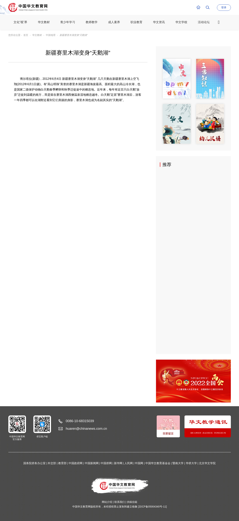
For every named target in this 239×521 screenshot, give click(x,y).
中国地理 (50, 35)
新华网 (118, 463)
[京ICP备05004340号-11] (152, 506)
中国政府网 (76, 463)
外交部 (52, 463)
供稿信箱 (132, 501)
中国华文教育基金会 (157, 463)
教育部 (62, 463)
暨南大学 (178, 463)
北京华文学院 (207, 463)
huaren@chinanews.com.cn (86, 428)
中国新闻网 (92, 463)
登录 (223, 7)
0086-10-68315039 (80, 421)
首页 (25, 35)
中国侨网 (106, 463)
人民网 (128, 463)
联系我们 (119, 501)
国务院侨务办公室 (34, 463)
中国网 (139, 463)
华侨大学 (191, 463)
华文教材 (37, 35)
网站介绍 (107, 501)
